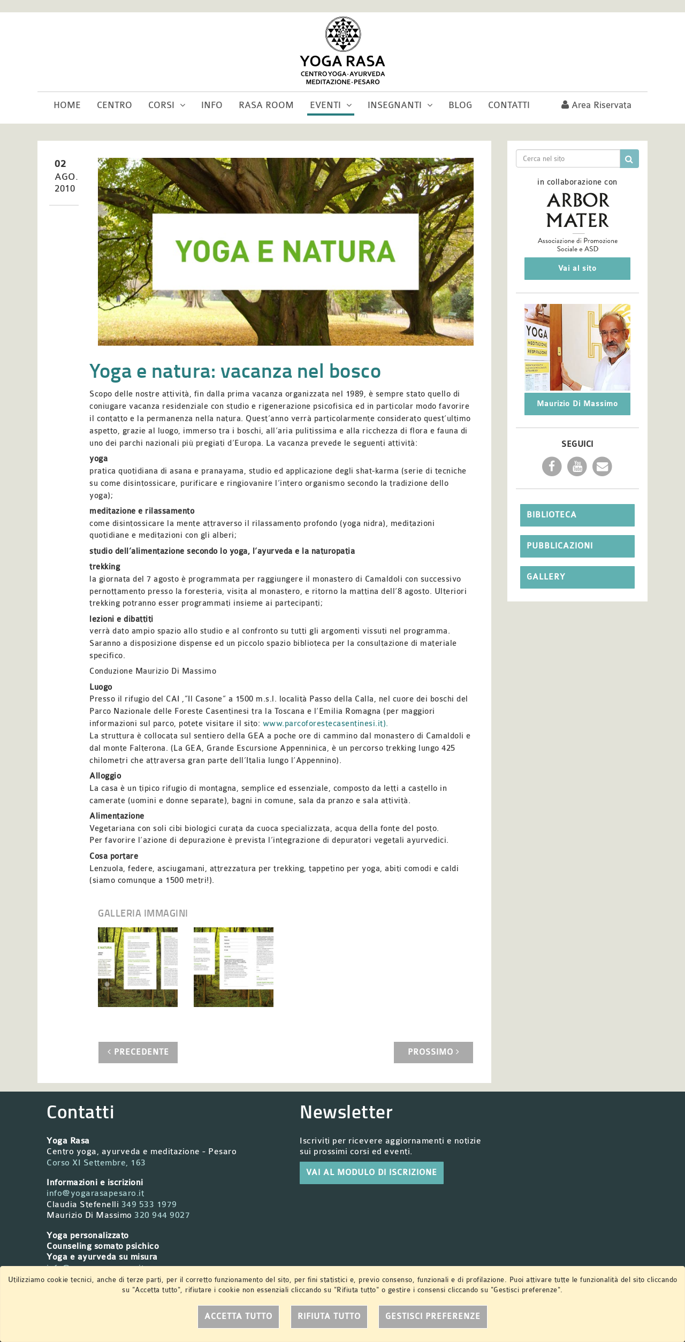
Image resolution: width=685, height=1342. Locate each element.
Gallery (546, 577)
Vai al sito (577, 268)
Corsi (166, 105)
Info (212, 105)
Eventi (331, 105)
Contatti (509, 105)
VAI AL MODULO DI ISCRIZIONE (371, 1172)
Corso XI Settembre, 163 (96, 1163)
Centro (114, 105)
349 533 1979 (149, 1204)
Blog (460, 105)
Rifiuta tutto (329, 1316)
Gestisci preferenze (433, 1316)
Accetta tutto (238, 1316)
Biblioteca (552, 515)
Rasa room (266, 105)
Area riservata (596, 105)
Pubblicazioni (560, 546)
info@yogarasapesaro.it (95, 1193)
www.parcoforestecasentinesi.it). (326, 723)
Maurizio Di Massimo (577, 403)
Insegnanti (400, 105)
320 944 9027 (162, 1215)
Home (67, 105)
